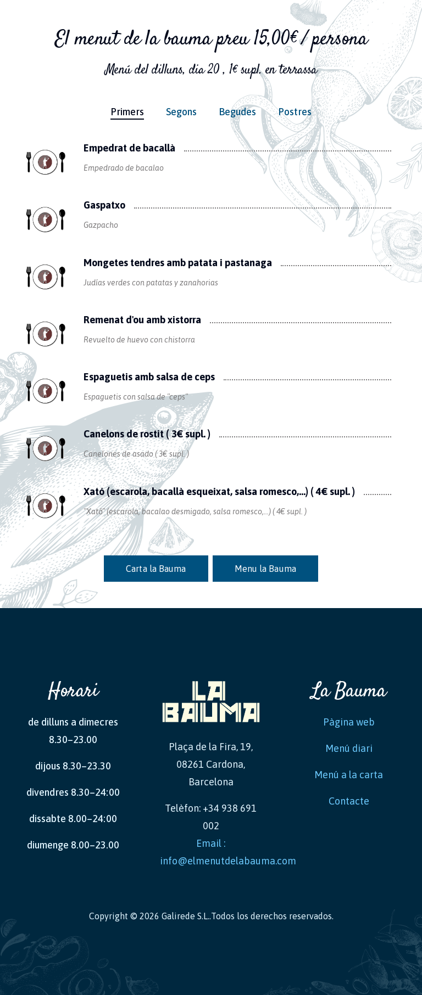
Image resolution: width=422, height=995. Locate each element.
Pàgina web (349, 722)
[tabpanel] (211, 351)
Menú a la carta (348, 774)
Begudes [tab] (237, 111)
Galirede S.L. (185, 916)
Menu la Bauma (265, 569)
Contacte (349, 801)
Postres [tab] (295, 111)
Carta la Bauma (156, 569)
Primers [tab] (127, 111)
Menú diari (349, 748)
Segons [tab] (181, 111)
